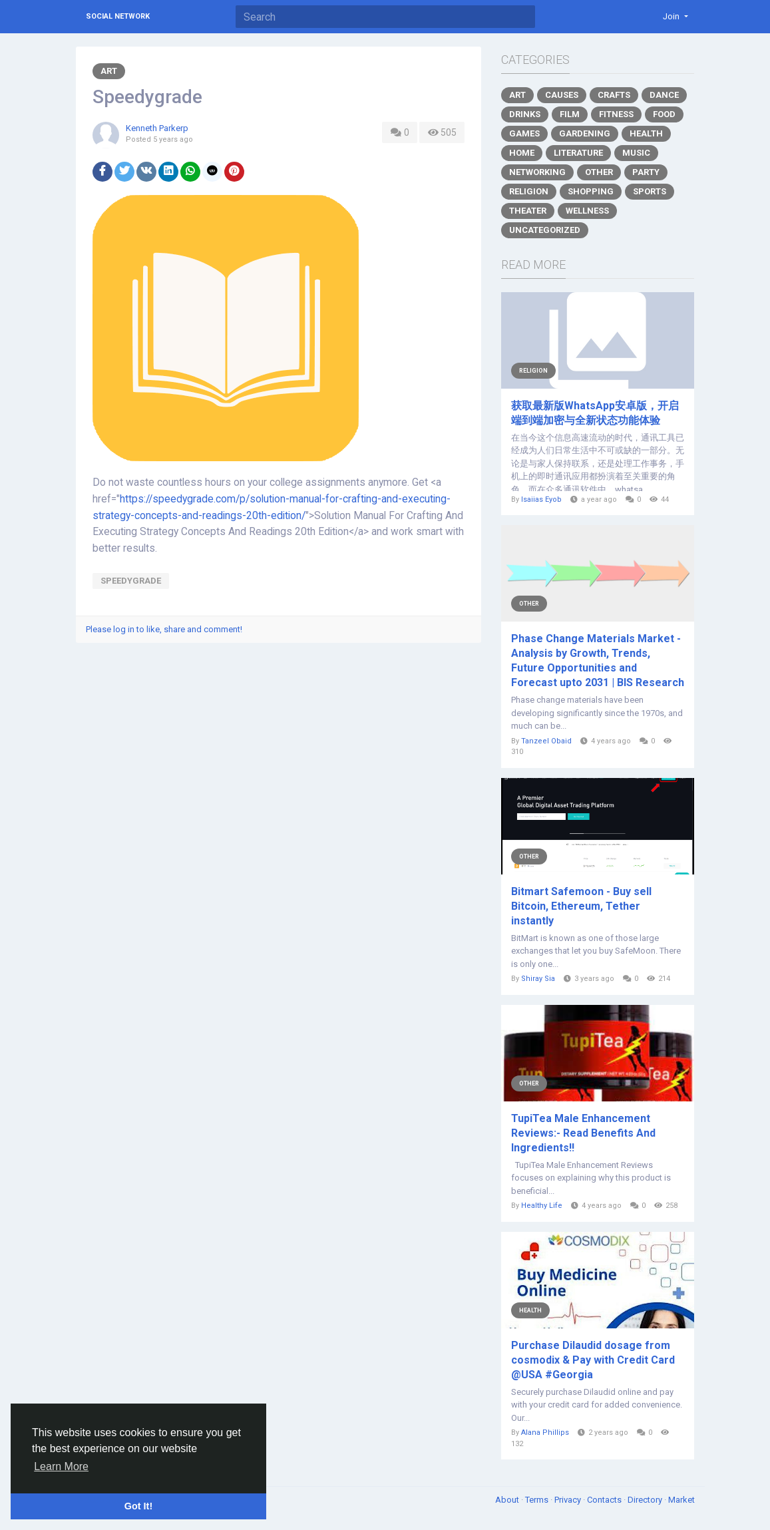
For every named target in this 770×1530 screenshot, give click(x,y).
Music (636, 153)
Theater (527, 211)
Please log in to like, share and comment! (164, 629)
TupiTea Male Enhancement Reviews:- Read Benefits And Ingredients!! (583, 1133)
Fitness (616, 114)
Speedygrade (130, 581)
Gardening (584, 133)
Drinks (524, 114)
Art (108, 71)
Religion (528, 191)
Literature (578, 153)
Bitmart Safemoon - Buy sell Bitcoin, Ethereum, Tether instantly (581, 906)
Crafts (614, 95)
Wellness (587, 211)
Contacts (605, 1500)
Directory (646, 1500)
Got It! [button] (138, 1506)
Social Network (118, 16)
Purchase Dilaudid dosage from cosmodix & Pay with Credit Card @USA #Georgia (593, 1360)
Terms (537, 1500)
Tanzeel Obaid (546, 741)
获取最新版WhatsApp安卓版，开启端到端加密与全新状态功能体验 (595, 413)
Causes (561, 95)
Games (524, 133)
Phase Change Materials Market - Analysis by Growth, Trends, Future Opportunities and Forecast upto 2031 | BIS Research (597, 660)
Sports (649, 191)
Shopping (591, 191)
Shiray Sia (538, 978)
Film (570, 114)
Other (599, 172)
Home (521, 153)
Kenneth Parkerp (157, 128)
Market (681, 1500)
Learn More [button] (61, 1466)
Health (646, 133)
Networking (537, 172)
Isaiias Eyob (541, 499)
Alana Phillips (545, 1432)
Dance (664, 95)
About (508, 1500)
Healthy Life (541, 1205)
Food (664, 114)
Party (646, 172)
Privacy (568, 1500)
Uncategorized (544, 230)
